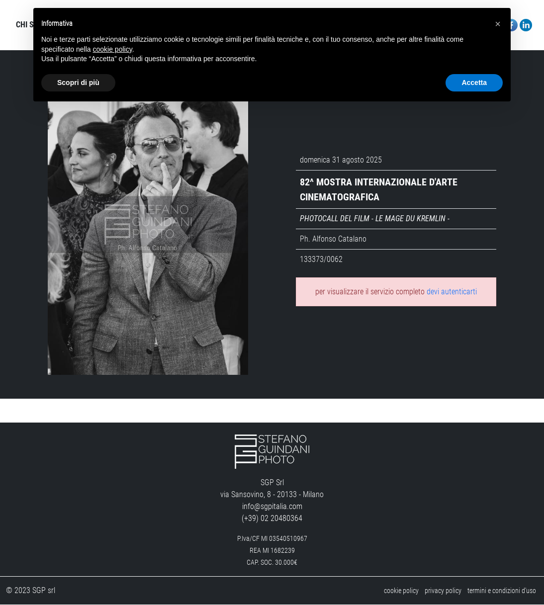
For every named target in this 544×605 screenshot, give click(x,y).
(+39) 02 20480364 (272, 518)
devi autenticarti (452, 292)
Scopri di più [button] (78, 82)
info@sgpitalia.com (272, 507)
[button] (498, 24)
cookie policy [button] (112, 49)
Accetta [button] (474, 82)
